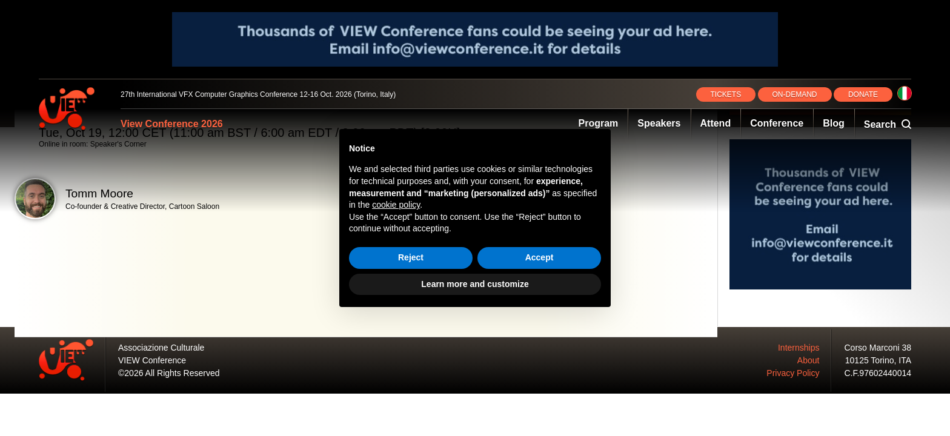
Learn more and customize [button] (474, 284)
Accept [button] (539, 257)
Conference (776, 123)
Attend (715, 123)
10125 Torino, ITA (878, 360)
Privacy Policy (792, 373)
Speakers (658, 123)
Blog (834, 123)
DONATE (863, 94)
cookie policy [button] (396, 205)
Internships (798, 347)
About (808, 360)
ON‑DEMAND (794, 94)
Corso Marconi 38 (878, 347)
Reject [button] (411, 257)
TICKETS (726, 94)
